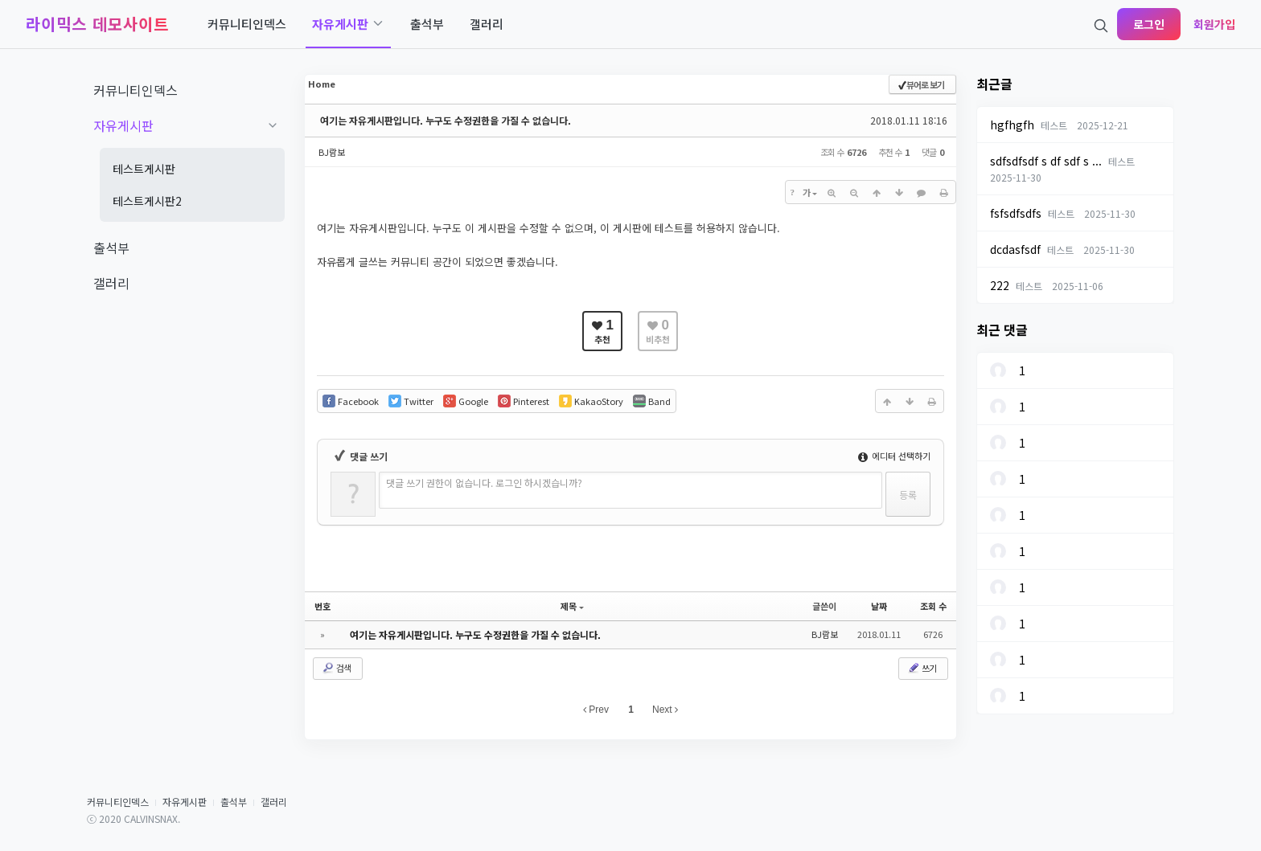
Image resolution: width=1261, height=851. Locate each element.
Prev (596, 709)
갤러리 (274, 801)
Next (665, 709)
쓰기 (921, 667)
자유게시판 (184, 801)
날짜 (879, 605)
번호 (322, 605)
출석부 (233, 801)
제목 (572, 605)
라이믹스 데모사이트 (97, 24)
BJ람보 (331, 151)
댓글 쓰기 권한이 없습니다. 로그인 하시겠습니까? (484, 482)
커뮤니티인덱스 (118, 801)
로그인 (1148, 24)
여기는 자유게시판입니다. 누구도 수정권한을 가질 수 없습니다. (445, 120)
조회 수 (933, 605)
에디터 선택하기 (894, 455)
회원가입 (1214, 24)
